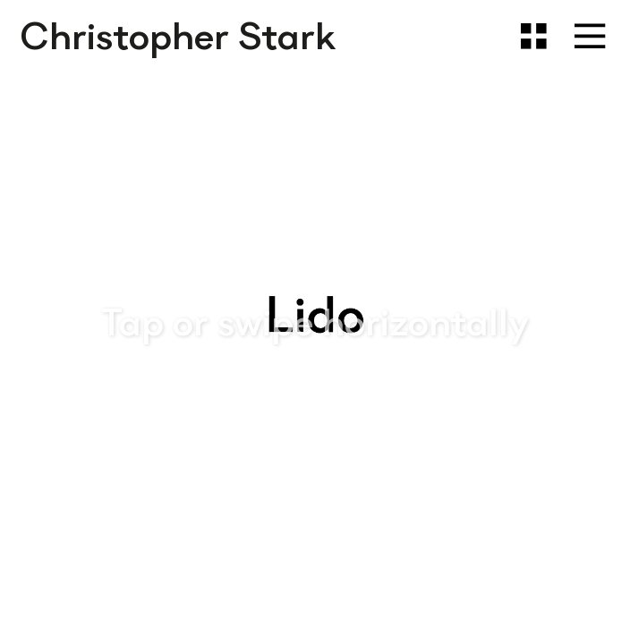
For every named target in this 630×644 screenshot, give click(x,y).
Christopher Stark (178, 35)
